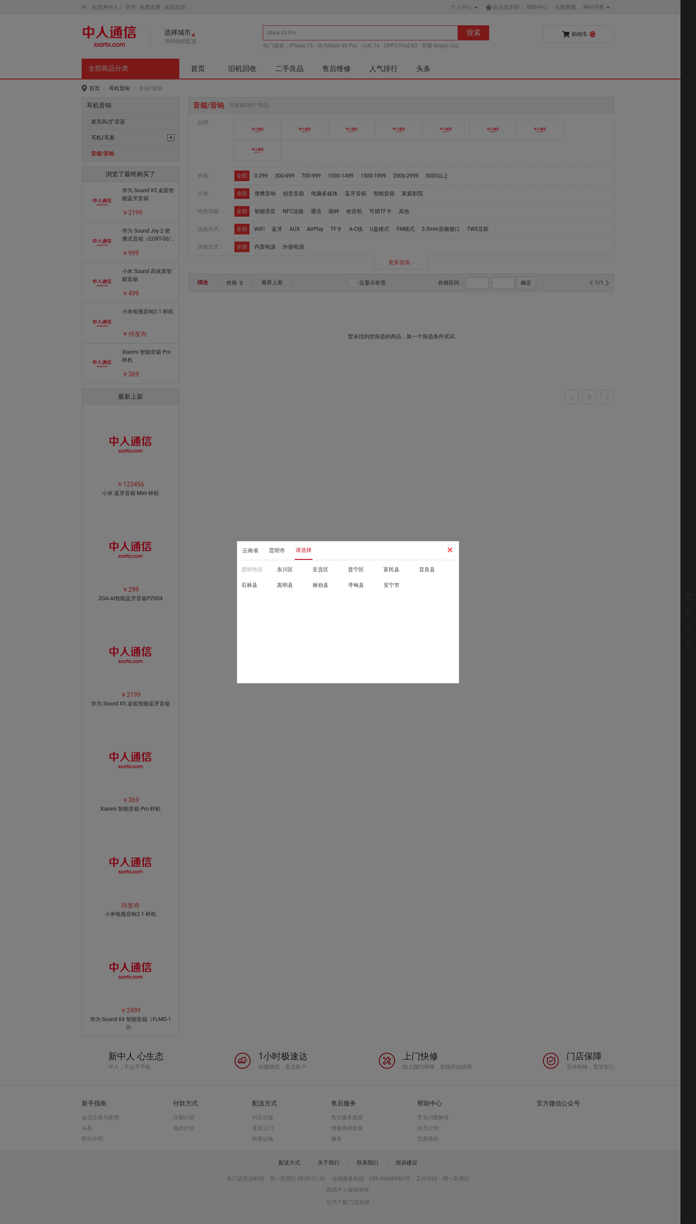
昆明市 (277, 550)
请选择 (304, 550)
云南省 (250, 550)
